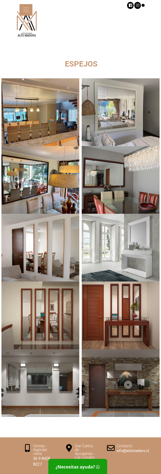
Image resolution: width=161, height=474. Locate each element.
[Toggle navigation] (25, 10)
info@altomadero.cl (133, 450)
